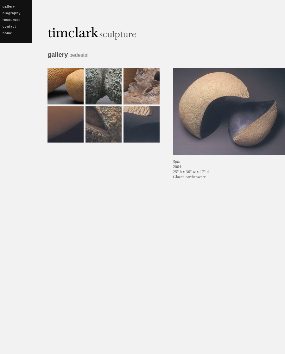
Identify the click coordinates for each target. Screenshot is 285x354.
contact (9, 26)
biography (12, 13)
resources (12, 20)
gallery (9, 6)
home (7, 33)
